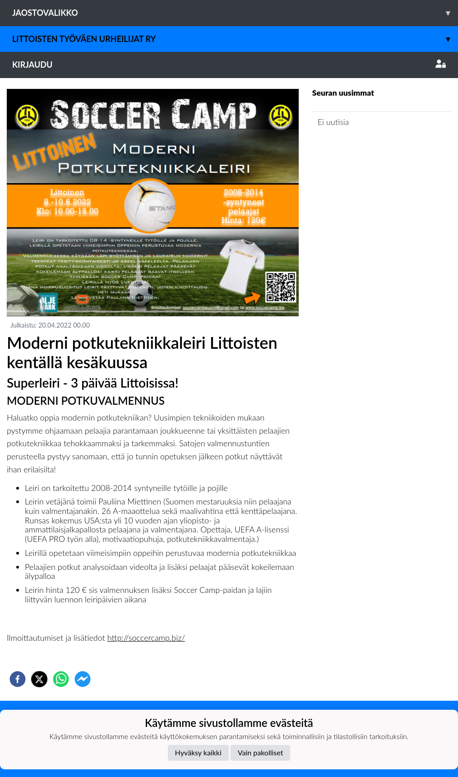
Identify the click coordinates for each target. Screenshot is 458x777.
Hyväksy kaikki (198, 752)
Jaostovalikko (235, 13)
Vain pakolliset (260, 752)
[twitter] (39, 679)
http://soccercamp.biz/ (146, 638)
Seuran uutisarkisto (352, 147)
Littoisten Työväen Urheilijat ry (235, 39)
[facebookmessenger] (82, 679)
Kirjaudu (229, 64)
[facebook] (17, 679)
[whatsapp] (61, 679)
